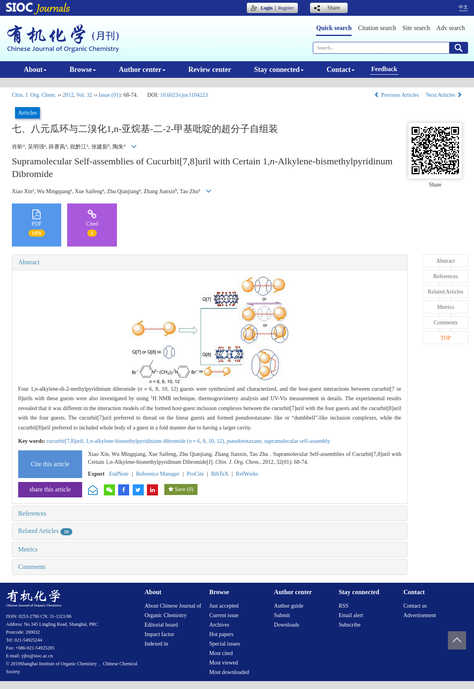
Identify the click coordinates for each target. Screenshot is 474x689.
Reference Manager (157, 474)
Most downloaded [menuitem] (229, 672)
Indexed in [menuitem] (156, 644)
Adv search (450, 27)
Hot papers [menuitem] (221, 634)
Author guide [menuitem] (288, 606)
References (32, 513)
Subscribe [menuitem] (349, 625)
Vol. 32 (84, 95)
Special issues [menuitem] (224, 644)
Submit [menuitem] (282, 615)
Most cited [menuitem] (221, 653)
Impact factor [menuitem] (159, 634)
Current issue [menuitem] (224, 615)
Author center (142, 69)
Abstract (29, 262)
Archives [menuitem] (219, 625)
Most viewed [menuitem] (223, 663)
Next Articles (444, 95)
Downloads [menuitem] (286, 625)
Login (267, 8)
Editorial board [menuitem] (161, 625)
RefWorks (247, 474)
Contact (341, 69)
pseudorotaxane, (245, 441)
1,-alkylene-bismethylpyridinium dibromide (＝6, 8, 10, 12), (156, 441)
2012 (67, 95)
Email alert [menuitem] (351, 615)
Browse (83, 69)
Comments (31, 566)
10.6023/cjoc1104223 (184, 95)
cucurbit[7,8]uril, (66, 441)
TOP (445, 338)
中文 (463, 7)
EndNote (119, 474)
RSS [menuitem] (343, 606)
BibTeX (220, 474)
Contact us (415, 606)
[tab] (209, 262)
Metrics (28, 549)
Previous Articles (397, 95)
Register (286, 8)
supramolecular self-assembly (297, 441)
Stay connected (279, 69)
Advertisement (419, 615)
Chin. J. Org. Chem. (34, 95)
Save (180, 489)
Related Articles (45, 530)
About (35, 69)
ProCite (195, 474)
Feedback (384, 69)
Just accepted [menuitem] (224, 606)
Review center (209, 69)
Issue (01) (110, 95)
